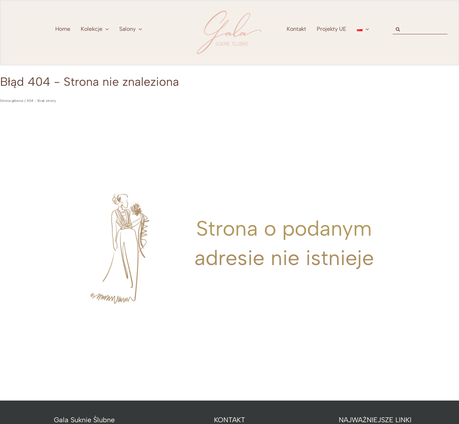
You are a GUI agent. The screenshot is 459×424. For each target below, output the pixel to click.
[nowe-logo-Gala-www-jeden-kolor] (229, 10)
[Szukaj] (398, 29)
